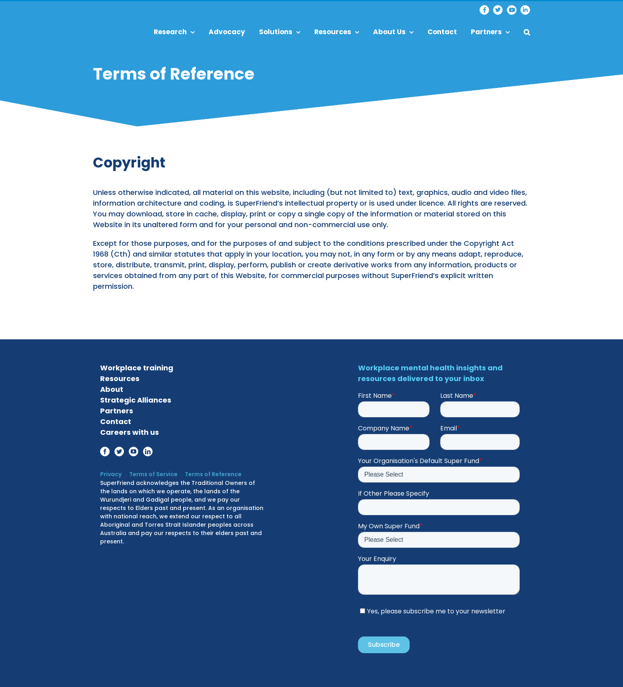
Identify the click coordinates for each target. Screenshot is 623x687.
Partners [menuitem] (490, 32)
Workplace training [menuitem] (136, 366)
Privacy (111, 472)
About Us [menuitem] (393, 32)
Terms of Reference (210, 472)
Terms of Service (152, 472)
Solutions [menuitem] (279, 32)
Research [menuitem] (174, 32)
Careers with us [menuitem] (129, 430)
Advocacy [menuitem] (227, 32)
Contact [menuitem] (442, 32)
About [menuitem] (111, 387)
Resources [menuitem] (336, 32)
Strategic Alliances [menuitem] (135, 398)
